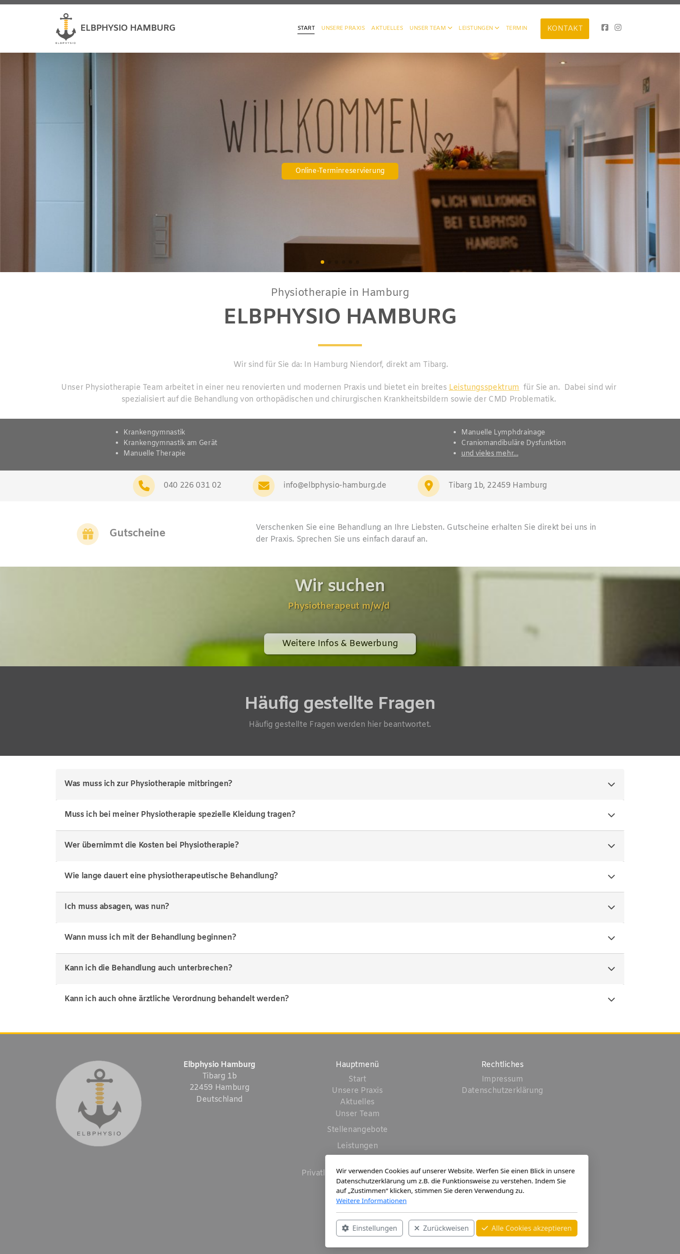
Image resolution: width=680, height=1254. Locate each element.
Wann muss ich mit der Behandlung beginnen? (340, 938)
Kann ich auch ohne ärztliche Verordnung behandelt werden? (340, 999)
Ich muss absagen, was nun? (340, 907)
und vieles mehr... (489, 453)
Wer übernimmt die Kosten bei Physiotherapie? (340, 846)
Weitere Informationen (254, 1200)
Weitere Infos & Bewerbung (340, 646)
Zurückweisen (324, 1228)
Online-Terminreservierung (340, 171)
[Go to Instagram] (617, 28)
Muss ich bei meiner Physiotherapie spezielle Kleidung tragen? (340, 815)
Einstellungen (252, 1228)
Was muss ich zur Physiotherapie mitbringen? (340, 784)
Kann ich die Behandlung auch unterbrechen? (340, 969)
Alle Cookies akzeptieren (410, 1228)
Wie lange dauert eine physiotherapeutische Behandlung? (340, 877)
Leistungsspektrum (481, 388)
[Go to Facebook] (604, 28)
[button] (322, 262)
